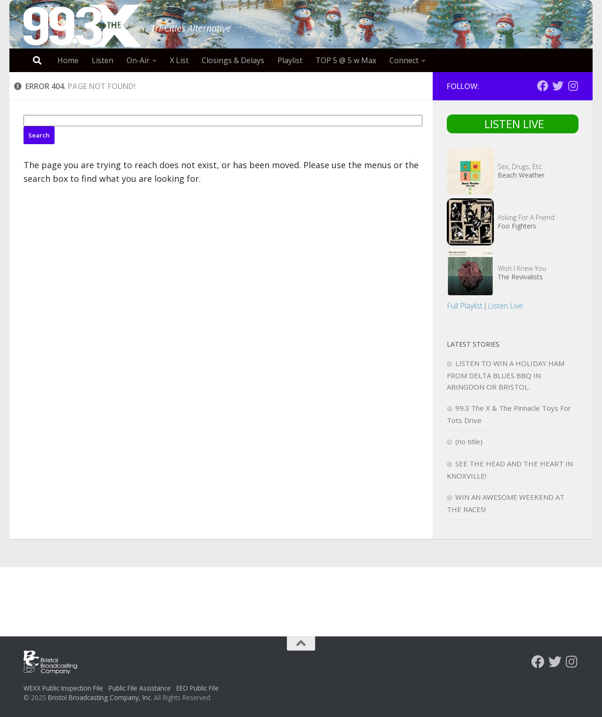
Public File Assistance (140, 688)
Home (68, 60)
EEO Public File (197, 688)
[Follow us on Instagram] (572, 85)
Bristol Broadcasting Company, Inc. (100, 697)
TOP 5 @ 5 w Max (346, 60)
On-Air (138, 60)
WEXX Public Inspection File (63, 688)
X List (179, 60)
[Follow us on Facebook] (542, 85)
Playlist (289, 60)
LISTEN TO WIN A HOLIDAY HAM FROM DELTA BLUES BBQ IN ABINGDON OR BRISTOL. (505, 374)
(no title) (469, 441)
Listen (102, 60)
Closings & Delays (233, 60)
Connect (404, 60)
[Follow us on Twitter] (557, 85)
